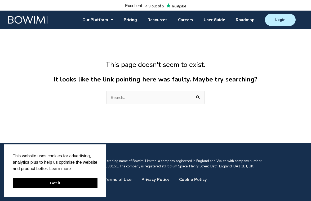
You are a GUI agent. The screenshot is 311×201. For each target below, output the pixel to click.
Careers (185, 19)
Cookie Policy (193, 180)
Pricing (130, 19)
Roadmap (245, 19)
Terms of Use (118, 180)
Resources (157, 19)
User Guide (214, 19)
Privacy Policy (155, 180)
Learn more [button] (60, 168)
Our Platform (97, 19)
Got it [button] (55, 183)
